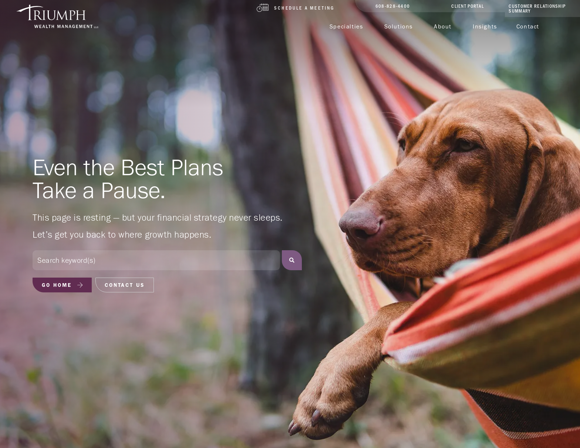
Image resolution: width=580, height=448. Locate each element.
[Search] (292, 260)
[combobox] (156, 260)
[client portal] (467, 6)
